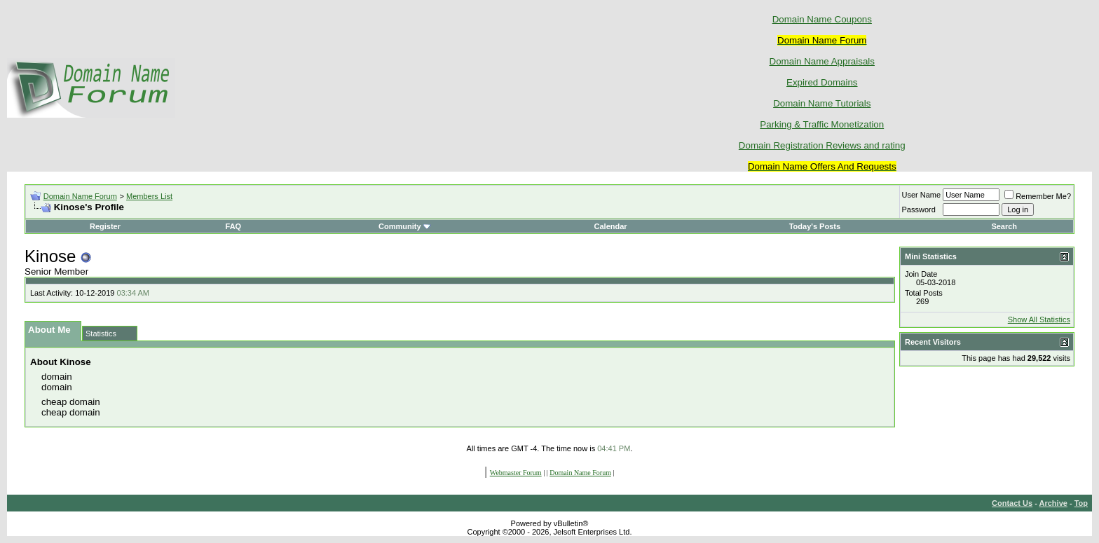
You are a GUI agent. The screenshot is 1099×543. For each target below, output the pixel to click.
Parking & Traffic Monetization (822, 124)
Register (105, 226)
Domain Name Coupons (822, 19)
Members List (149, 196)
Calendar (610, 226)
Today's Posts (814, 226)
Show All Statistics (1039, 319)
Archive (1053, 503)
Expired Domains (821, 82)
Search (1004, 226)
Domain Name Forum (80, 196)
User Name (921, 195)
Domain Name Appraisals (822, 61)
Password (919, 209)
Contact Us (1012, 503)
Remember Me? (1037, 196)
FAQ (234, 226)
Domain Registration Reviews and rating (822, 145)
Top (1081, 503)
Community (404, 226)
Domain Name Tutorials (822, 103)
